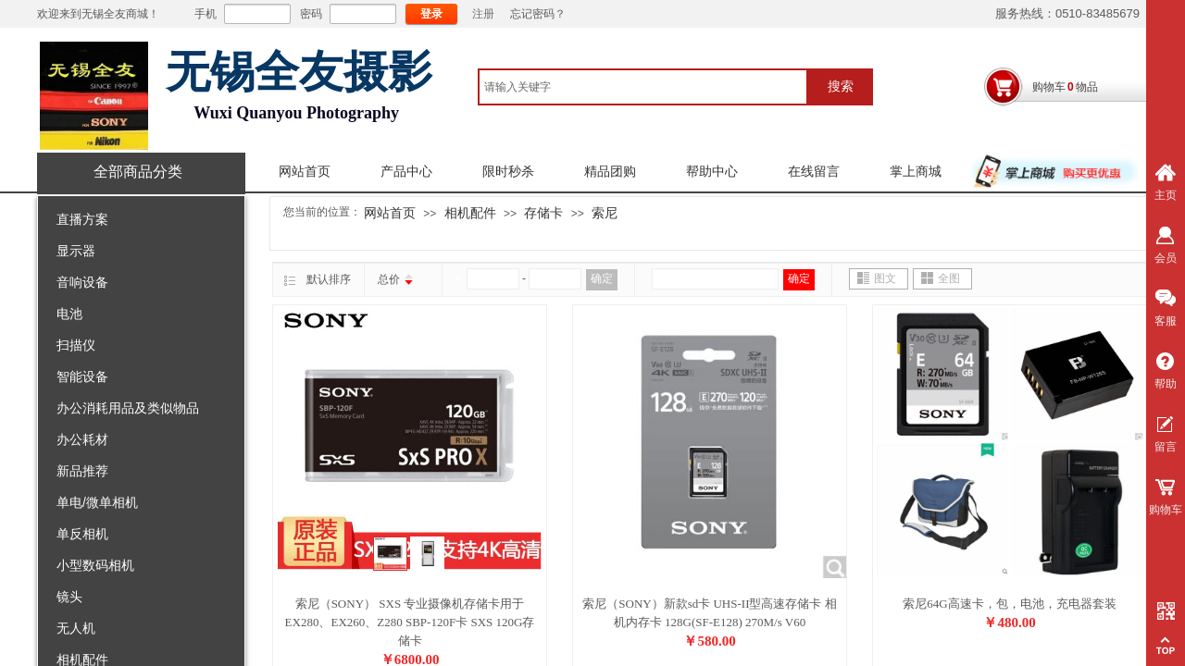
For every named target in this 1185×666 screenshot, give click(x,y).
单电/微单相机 (97, 502)
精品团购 (610, 172)
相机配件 (470, 212)
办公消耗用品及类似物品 (127, 408)
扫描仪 (75, 345)
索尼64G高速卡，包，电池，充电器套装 (1009, 603)
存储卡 (543, 212)
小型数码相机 (95, 565)
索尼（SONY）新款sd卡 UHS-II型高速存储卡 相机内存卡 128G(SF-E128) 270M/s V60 (709, 613)
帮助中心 (712, 172)
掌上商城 (916, 172)
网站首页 (305, 172)
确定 (602, 278)
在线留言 (814, 172)
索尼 (604, 212)
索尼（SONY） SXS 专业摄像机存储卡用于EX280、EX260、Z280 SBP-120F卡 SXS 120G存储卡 (410, 622)
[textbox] (643, 86)
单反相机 (82, 533)
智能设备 (82, 376)
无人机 (75, 628)
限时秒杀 (508, 172)
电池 (69, 313)
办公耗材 (82, 439)
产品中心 (406, 172)
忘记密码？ (538, 13)
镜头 (69, 596)
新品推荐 (82, 470)
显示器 (75, 250)
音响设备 (82, 282)
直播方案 (82, 219)
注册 (483, 13)
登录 (431, 13)
